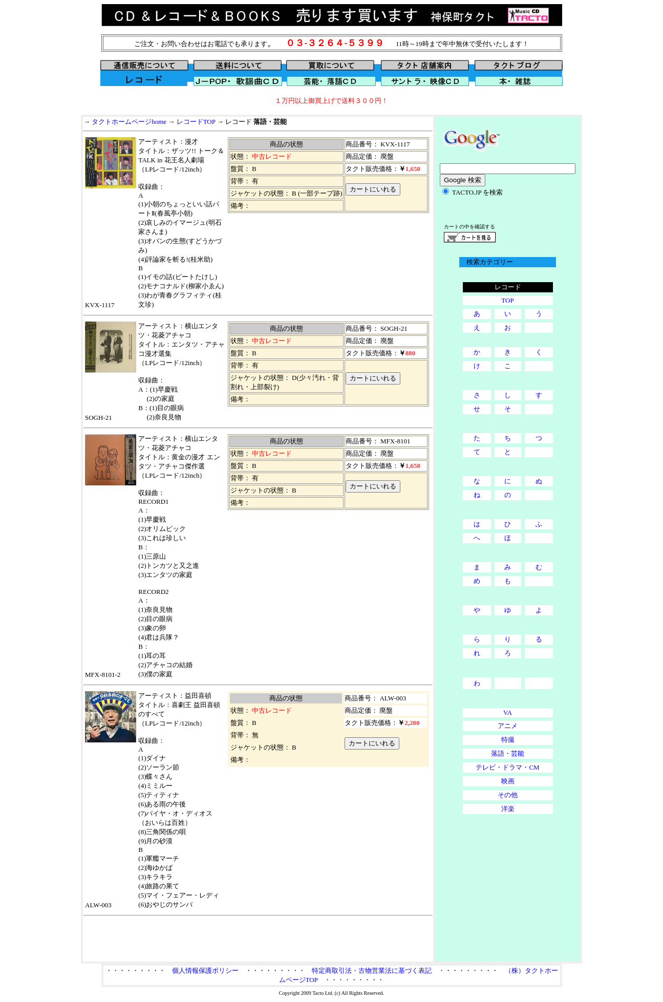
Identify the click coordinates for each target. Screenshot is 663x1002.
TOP (507, 300)
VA (507, 712)
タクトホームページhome (129, 121)
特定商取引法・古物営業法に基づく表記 (372, 970)
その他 (508, 795)
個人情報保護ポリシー (205, 970)
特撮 (508, 739)
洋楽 (508, 809)
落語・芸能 (507, 753)
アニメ (508, 726)
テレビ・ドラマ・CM (507, 767)
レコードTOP (196, 121)
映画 (508, 781)
